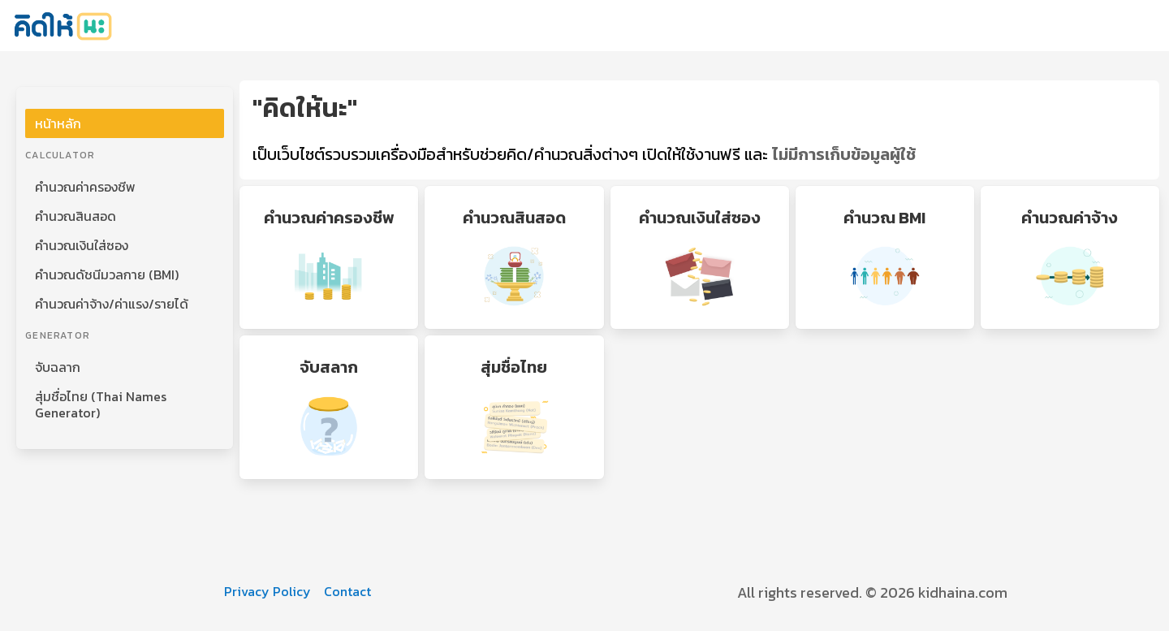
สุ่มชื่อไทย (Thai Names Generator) (100, 404)
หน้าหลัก (58, 123)
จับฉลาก (57, 367)
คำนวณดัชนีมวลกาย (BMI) (107, 274)
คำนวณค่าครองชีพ (85, 187)
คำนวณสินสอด (75, 216)
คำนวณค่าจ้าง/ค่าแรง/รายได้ (111, 303)
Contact (347, 591)
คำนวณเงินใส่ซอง (81, 245)
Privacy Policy (267, 591)
